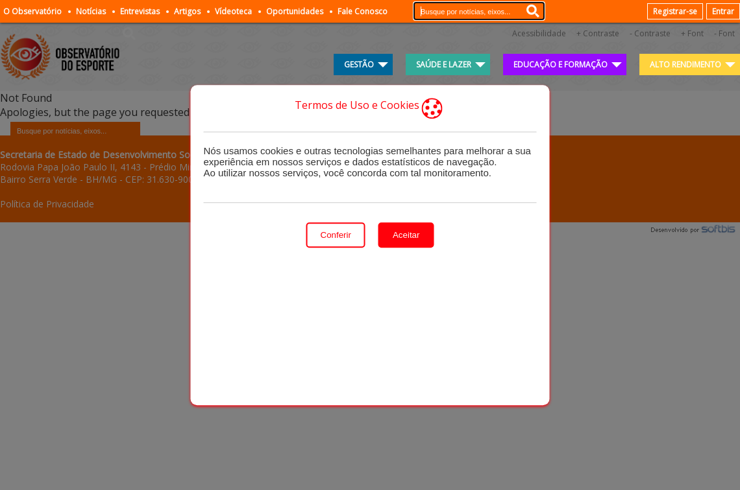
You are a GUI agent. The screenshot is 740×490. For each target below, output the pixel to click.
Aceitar (406, 235)
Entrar (723, 11)
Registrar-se (675, 11)
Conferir (336, 235)
